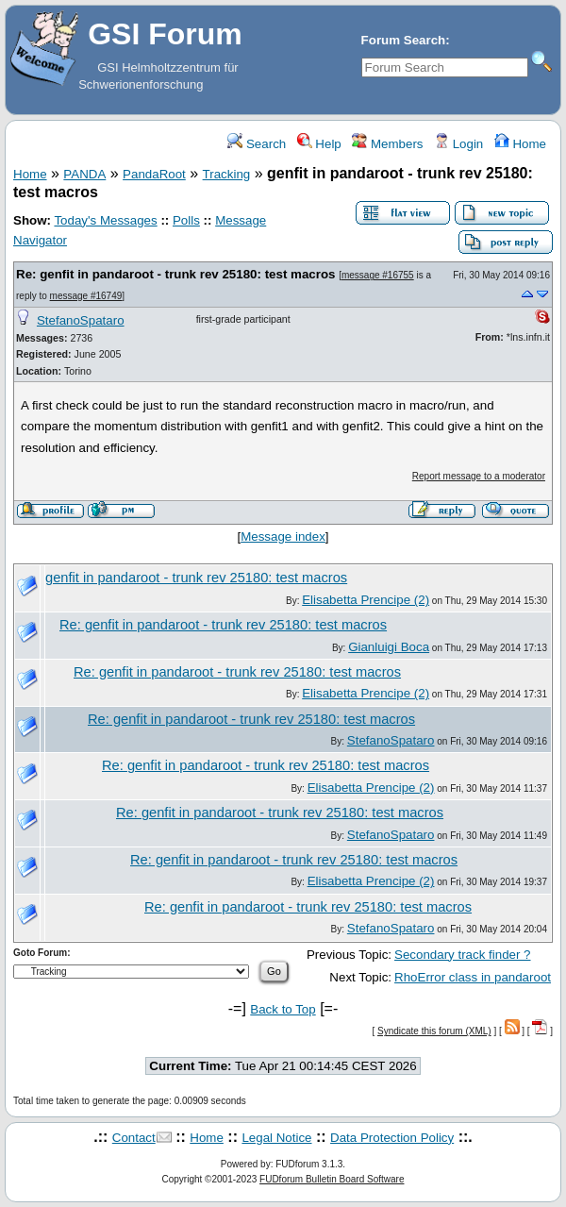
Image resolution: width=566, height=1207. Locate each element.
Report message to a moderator (478, 476)
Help (319, 144)
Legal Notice (276, 1138)
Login (458, 144)
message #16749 (86, 296)
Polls (186, 220)
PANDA (84, 174)
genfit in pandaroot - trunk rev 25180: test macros (196, 577)
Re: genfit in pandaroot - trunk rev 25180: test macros (175, 274)
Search (256, 144)
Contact (134, 1138)
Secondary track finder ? (462, 954)
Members (387, 144)
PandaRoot (154, 174)
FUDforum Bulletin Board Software (331, 1179)
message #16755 (377, 275)
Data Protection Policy (392, 1138)
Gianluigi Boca (388, 647)
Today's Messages (105, 220)
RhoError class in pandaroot (472, 977)
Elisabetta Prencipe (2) (365, 600)
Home (520, 144)
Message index (283, 536)
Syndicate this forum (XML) (434, 1031)
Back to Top (282, 1009)
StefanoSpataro (81, 320)
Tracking (227, 174)
